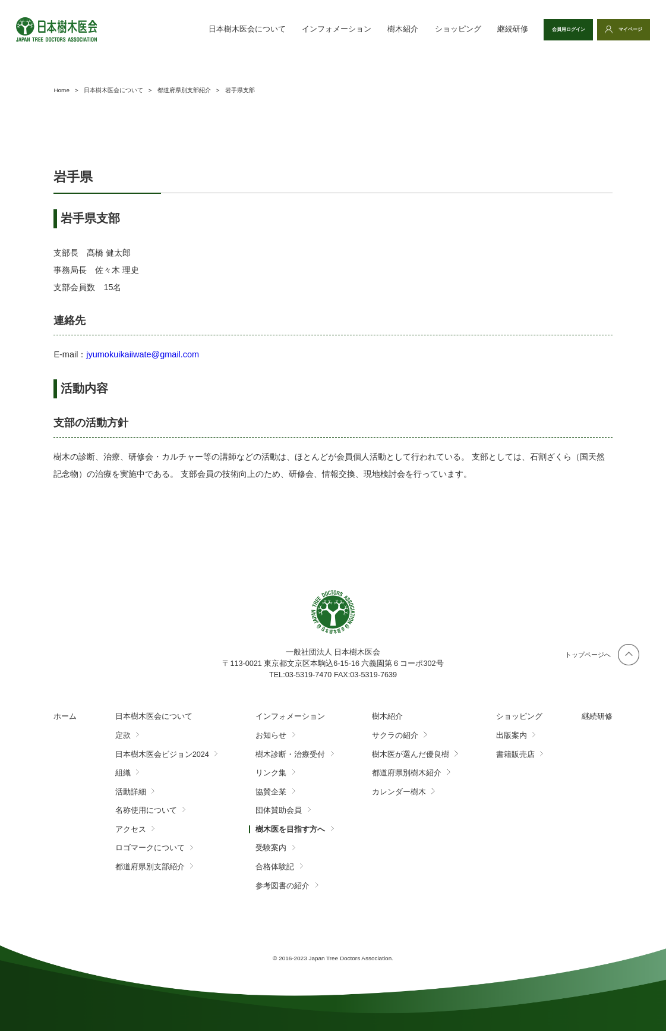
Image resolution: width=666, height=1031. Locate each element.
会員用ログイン (543, 29)
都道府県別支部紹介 (150, 867)
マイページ (623, 29)
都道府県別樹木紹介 (406, 773)
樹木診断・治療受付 (290, 754)
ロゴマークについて (150, 848)
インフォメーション (297, 29)
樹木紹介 (363, 29)
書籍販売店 (515, 754)
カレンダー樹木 (399, 792)
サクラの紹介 (395, 735)
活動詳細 (130, 792)
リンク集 (270, 773)
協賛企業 (270, 792)
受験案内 (270, 848)
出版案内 (511, 735)
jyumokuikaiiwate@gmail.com (142, 354)
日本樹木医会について (207, 29)
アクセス (130, 829)
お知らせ (270, 735)
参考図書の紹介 (282, 886)
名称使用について (146, 810)
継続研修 (472, 29)
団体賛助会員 (278, 810)
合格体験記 (274, 867)
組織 (123, 773)
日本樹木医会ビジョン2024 (162, 754)
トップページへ (588, 654)
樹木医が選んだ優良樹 (410, 754)
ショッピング (418, 29)
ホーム (65, 716)
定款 (123, 735)
